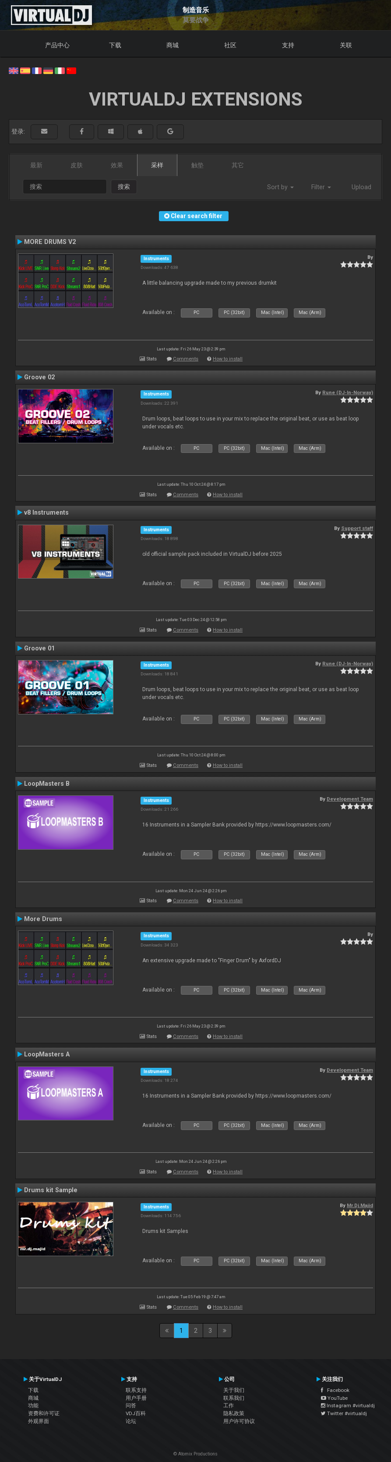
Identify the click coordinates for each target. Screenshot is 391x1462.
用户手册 (136, 1398)
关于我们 (233, 1390)
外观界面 (38, 1421)
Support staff (357, 528)
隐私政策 (233, 1413)
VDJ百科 (136, 1413)
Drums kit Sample (50, 1190)
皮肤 (76, 165)
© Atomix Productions (195, 1454)
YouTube (334, 1398)
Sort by (280, 187)
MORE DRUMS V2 (50, 241)
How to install (228, 359)
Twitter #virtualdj (344, 1413)
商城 (172, 45)
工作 (228, 1405)
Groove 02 (39, 377)
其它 (238, 165)
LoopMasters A (47, 1054)
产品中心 (57, 45)
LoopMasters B (47, 783)
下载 (115, 45)
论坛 (131, 1421)
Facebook (335, 1390)
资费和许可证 (44, 1413)
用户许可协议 (239, 1421)
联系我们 (233, 1398)
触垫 (197, 165)
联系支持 (136, 1390)
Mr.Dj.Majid (360, 1205)
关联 (346, 45)
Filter (321, 187)
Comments (185, 359)
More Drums (43, 918)
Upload (361, 187)
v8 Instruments (46, 512)
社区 (230, 45)
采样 (157, 165)
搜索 (124, 186)
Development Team (350, 799)
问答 (131, 1405)
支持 (288, 45)
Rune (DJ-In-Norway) (347, 392)
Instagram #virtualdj (348, 1405)
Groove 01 (39, 648)
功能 (33, 1405)
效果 (117, 165)
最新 (36, 165)
